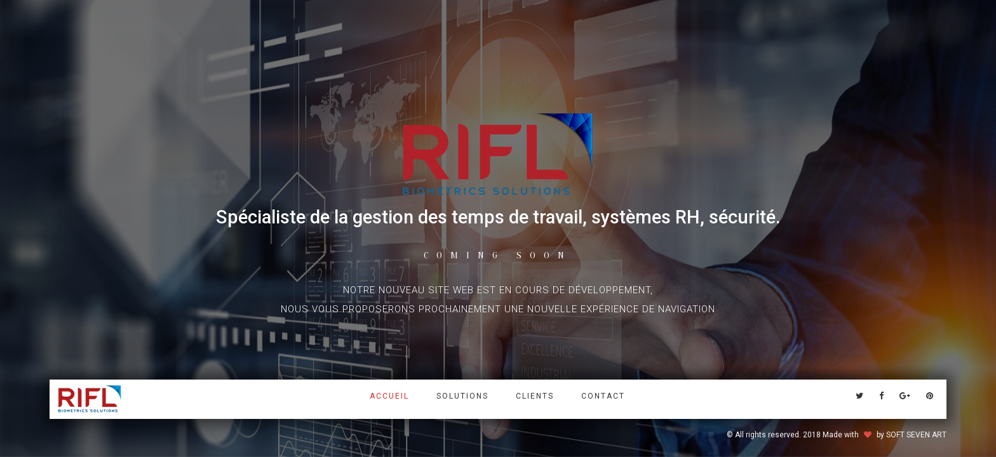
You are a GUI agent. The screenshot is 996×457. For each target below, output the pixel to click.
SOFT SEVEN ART (916, 434)
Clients (535, 396)
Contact (603, 396)
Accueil (389, 396)
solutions (462, 396)
